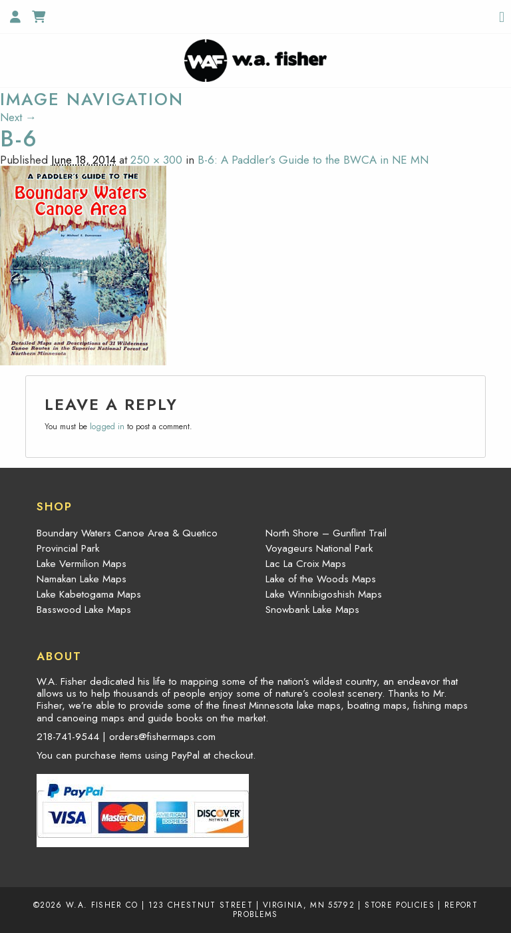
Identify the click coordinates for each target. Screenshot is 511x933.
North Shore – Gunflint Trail (326, 533)
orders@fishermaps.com (162, 736)
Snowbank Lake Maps (312, 609)
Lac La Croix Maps (305, 563)
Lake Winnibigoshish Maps (323, 594)
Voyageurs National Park (319, 548)
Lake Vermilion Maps (81, 563)
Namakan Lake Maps (81, 579)
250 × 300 (156, 160)
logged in (107, 427)
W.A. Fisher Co (102, 904)
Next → (18, 117)
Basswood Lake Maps (84, 609)
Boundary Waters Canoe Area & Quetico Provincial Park (127, 541)
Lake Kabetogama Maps (89, 594)
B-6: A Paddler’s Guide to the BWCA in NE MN (313, 160)
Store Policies (399, 904)
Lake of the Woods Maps (320, 579)
